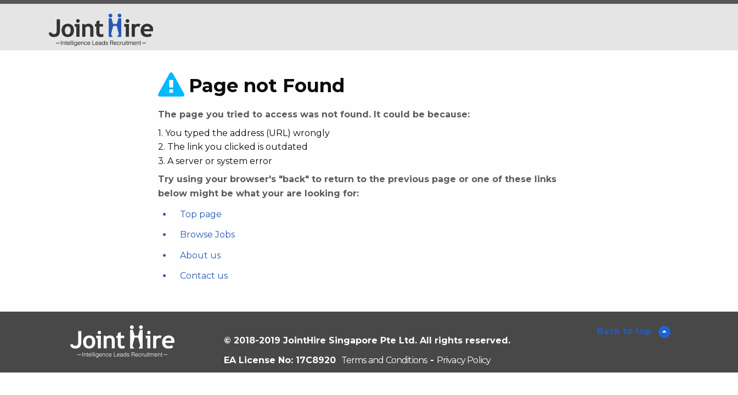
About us (200, 255)
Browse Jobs (207, 234)
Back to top (625, 331)
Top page (201, 214)
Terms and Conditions (384, 360)
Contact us (204, 275)
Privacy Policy (464, 360)
